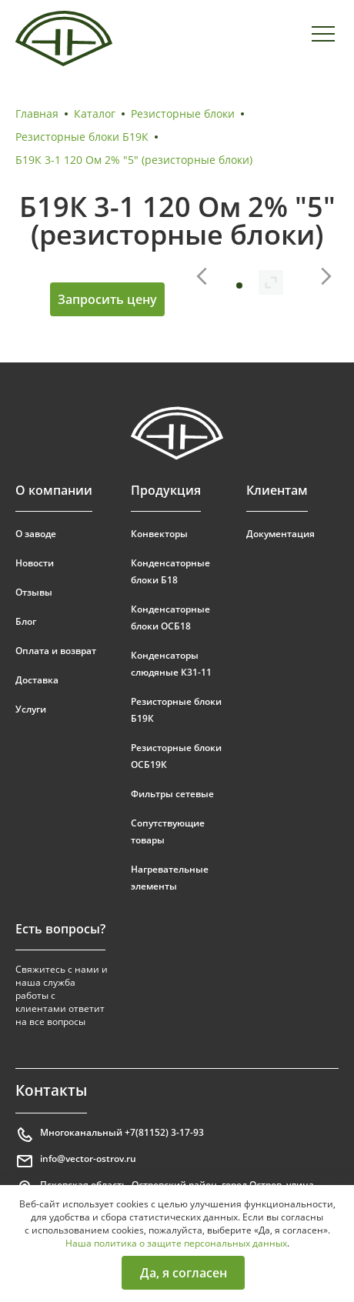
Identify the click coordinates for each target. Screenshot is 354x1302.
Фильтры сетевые (172, 793)
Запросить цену (107, 299)
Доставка (36, 679)
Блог (25, 621)
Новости (34, 562)
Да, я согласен (183, 1272)
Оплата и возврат (55, 650)
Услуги (30, 709)
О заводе (35, 533)
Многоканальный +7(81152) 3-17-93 (109, 1135)
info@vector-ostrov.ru (75, 1161)
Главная (36, 113)
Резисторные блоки (183, 113)
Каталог (94, 113)
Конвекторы (159, 533)
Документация (280, 533)
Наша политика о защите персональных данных (176, 1243)
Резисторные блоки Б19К (82, 136)
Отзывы (33, 592)
